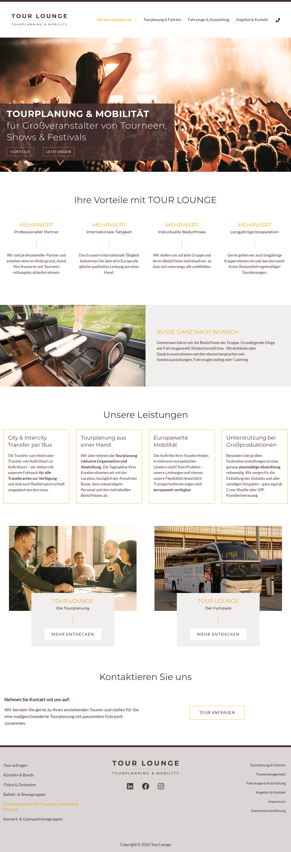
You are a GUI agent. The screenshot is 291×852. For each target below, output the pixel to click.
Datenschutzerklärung (267, 812)
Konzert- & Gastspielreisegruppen (33, 818)
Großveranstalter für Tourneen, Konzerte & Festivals (40, 806)
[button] (134, 20)
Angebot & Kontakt (270, 793)
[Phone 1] (278, 20)
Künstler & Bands (18, 774)
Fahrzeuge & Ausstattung (265, 784)
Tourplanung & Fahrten (267, 765)
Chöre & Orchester (19, 784)
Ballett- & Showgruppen (24, 794)
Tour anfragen (15, 765)
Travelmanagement (269, 774)
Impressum (276, 802)
